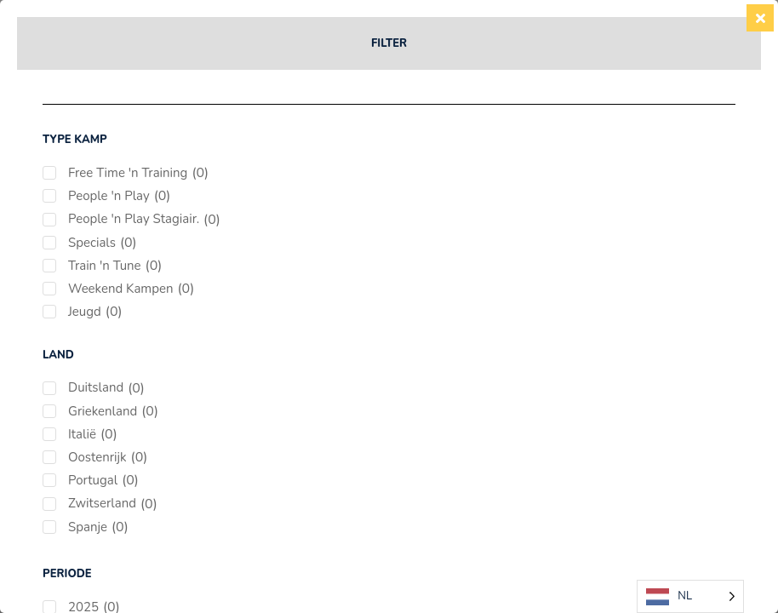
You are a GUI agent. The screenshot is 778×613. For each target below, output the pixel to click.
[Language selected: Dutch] (690, 596)
